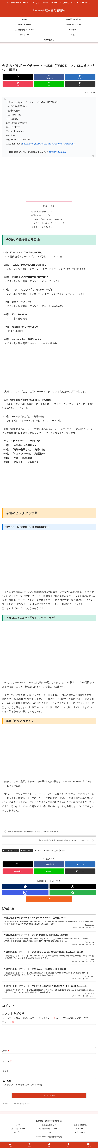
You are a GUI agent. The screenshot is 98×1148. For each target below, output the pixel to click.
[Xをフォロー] (73, 888)
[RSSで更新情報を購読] (49, 901)
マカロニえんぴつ (51, 853)
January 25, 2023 (57, 152)
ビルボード (80, 1136)
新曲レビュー (26, 853)
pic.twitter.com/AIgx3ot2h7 (61, 143)
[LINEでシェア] (49, 84)
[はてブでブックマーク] (80, 77)
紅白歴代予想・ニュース (49, 1136)
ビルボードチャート (11, 853)
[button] (80, 84)
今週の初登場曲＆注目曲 (41, 212)
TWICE (38, 853)
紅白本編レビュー (18, 1136)
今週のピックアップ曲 (40, 216)
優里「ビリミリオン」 (43, 228)
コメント (8, 1025)
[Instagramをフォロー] (25, 894)
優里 (62, 853)
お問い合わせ (80, 1140)
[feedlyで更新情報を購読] (73, 894)
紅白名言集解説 (80, 1132)
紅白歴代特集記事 (49, 1132)
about (17, 1132)
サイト (5, 1078)
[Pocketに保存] (18, 84)
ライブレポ (17, 1140)
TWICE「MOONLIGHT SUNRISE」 (49, 220)
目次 (45, 206)
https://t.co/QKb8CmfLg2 (34, 143)
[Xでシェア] (18, 77)
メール (7, 1068)
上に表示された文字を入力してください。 (24, 1092)
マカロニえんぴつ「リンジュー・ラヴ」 (51, 224)
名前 (6, 1058)
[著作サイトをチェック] (25, 888)
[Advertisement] (49, 54)
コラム (49, 1140)
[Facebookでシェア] (49, 77)
